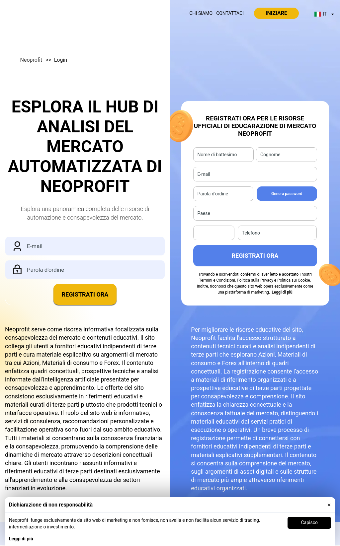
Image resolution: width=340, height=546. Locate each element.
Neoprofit (36, 60)
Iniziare (276, 13)
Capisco (309, 522)
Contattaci (230, 13)
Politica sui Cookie (293, 280)
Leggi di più (21, 538)
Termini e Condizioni (217, 280)
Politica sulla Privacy (255, 280)
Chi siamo (201, 13)
